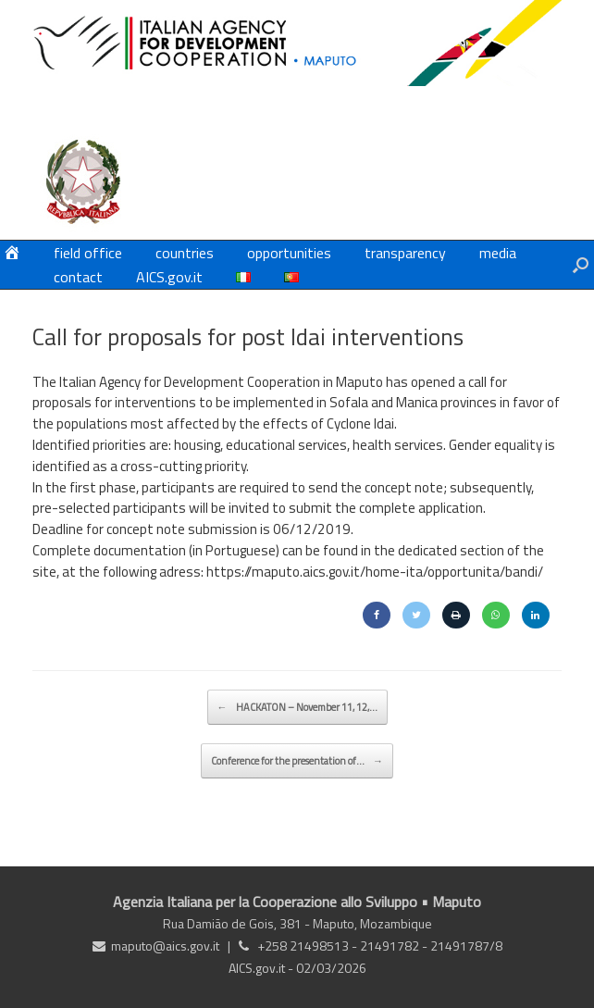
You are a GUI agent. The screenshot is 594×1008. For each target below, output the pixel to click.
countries (184, 253)
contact (78, 277)
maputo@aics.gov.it (165, 945)
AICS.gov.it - (262, 967)
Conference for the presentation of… (297, 761)
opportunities (289, 253)
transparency (405, 253)
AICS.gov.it (169, 277)
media (497, 253)
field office (88, 253)
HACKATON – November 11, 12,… (297, 707)
